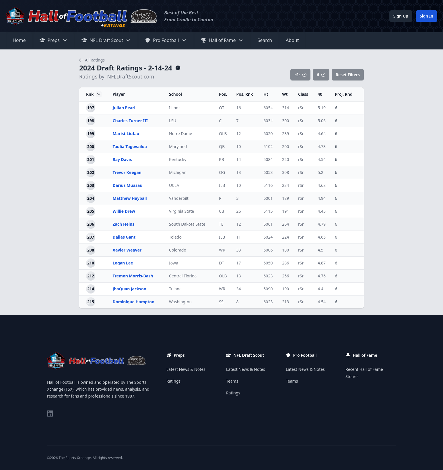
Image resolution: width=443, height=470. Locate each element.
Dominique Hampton (134, 301)
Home (19, 40)
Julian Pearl (124, 107)
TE (221, 224)
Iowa (173, 263)
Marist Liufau (126, 133)
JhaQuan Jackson (129, 288)
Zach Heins (124, 224)
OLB (223, 133)
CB (221, 211)
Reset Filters (348, 74)
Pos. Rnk (244, 94)
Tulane (175, 288)
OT (221, 107)
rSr (300, 74)
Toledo (175, 237)
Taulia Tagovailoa (130, 146)
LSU (172, 120)
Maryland (178, 146)
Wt (284, 94)
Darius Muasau (128, 185)
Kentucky (177, 159)
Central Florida (183, 276)
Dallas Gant (124, 237)
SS (221, 301)
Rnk (94, 94)
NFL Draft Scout (106, 40)
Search (264, 40)
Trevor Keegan (127, 172)
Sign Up (400, 16)
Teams (232, 381)
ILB (222, 185)
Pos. (223, 94)
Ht (265, 94)
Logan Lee (123, 263)
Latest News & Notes (185, 369)
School (175, 94)
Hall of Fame (222, 40)
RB (221, 159)
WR (222, 250)
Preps (54, 40)
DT (221, 263)
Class (303, 94)
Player (119, 94)
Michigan (177, 172)
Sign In (426, 16)
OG (222, 172)
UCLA (174, 185)
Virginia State (181, 211)
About (292, 40)
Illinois (175, 107)
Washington (180, 301)
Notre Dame (180, 133)
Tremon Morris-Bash (133, 276)
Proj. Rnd (343, 94)
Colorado (177, 250)
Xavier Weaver (127, 250)
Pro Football (166, 40)
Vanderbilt (179, 198)
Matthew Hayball (130, 198)
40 (320, 94)
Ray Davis (122, 159)
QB (222, 146)
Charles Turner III (130, 120)
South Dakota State (187, 224)
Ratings (173, 381)
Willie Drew (124, 211)
